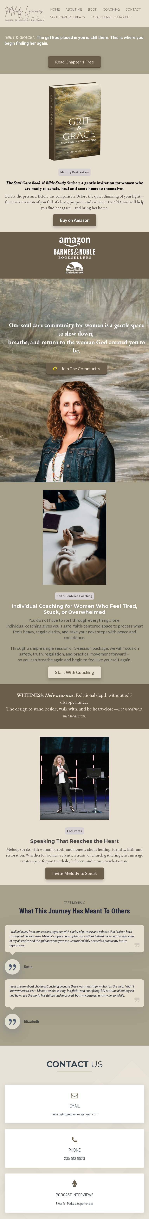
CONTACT (133, 9)
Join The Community (76, 368)
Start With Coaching (74, 672)
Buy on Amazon (74, 220)
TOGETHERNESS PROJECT (111, 17)
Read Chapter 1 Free (74, 61)
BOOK (92, 9)
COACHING (111, 9)
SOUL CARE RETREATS (67, 17)
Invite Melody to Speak (74, 873)
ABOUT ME (74, 9)
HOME (55, 9)
